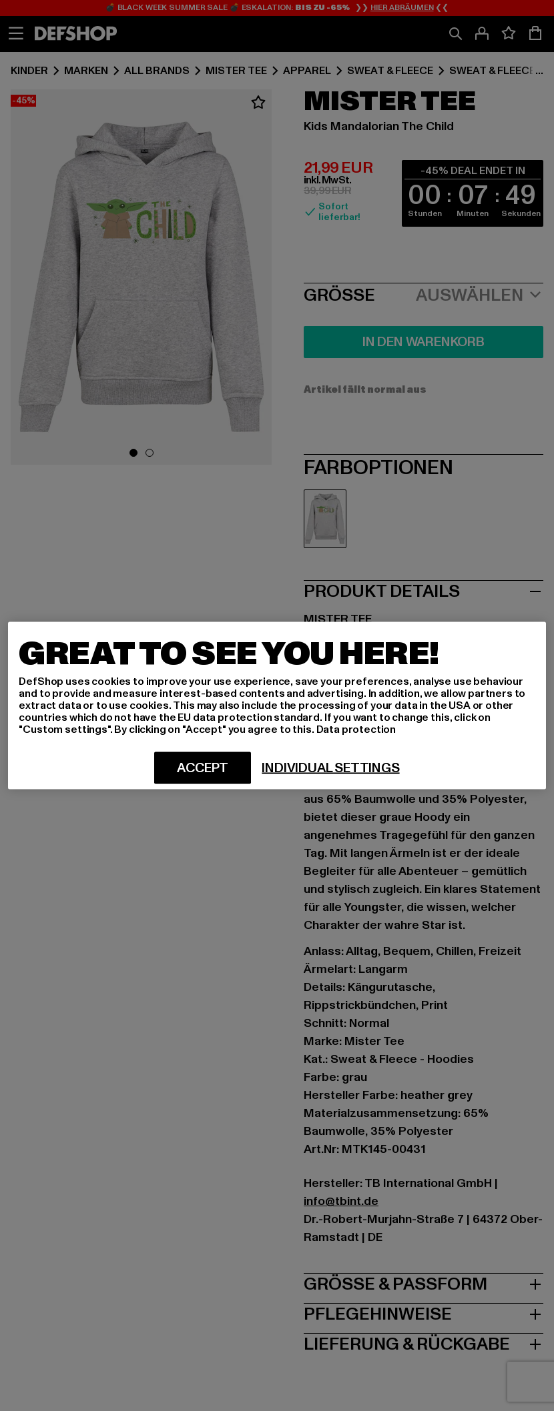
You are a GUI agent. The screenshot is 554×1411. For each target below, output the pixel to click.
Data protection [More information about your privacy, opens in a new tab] (356, 729)
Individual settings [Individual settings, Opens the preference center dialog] (330, 768)
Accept (202, 768)
